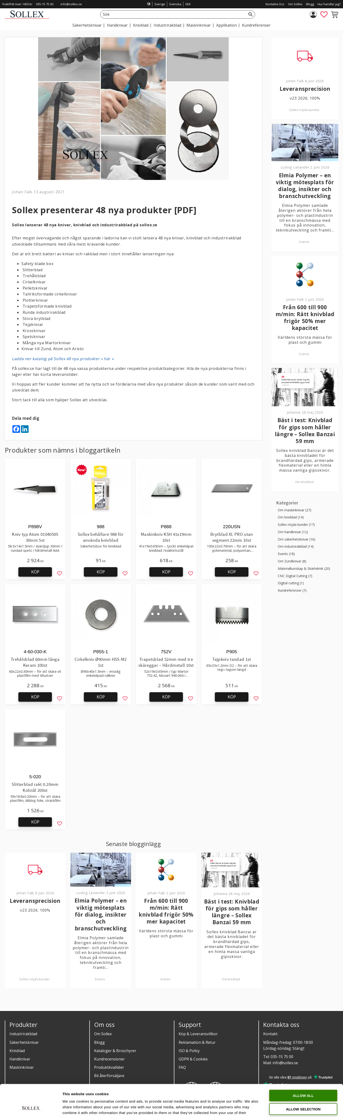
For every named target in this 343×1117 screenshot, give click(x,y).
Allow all (303, 1066)
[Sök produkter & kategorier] (172, 14)
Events (100, 979)
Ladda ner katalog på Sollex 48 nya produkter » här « (63, 358)
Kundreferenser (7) (292, 591)
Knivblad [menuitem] (140, 25)
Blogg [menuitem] (310, 4)
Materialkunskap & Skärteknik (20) (304, 569)
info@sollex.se (71, 4)
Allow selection (303, 1079)
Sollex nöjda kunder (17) (296, 525)
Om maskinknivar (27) (294, 510)
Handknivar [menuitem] (117, 25)
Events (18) (286, 554)
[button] (324, 14)
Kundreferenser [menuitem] (256, 25)
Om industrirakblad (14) (296, 547)
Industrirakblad (23, 1033)
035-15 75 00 (44, 4)
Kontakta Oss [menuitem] (275, 4)
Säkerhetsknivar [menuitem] (87, 25)
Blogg (99, 1042)
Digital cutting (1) (291, 583)
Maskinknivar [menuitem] (199, 25)
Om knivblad (231, 979)
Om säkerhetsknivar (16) (296, 539)
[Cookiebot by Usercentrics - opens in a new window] (31, 1107)
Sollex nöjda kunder (34, 979)
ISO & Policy (189, 1050)
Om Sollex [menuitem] (295, 4)
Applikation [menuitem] (226, 25)
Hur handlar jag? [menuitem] (329, 4)
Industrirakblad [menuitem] (167, 25)
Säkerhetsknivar (24, 1042)
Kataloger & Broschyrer (115, 1050)
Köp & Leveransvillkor (198, 1033)
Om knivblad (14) (291, 517)
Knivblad (17, 1050)
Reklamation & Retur (197, 1042)
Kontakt (270, 1033)
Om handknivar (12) (293, 532)
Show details (250, 1108)
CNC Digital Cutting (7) (295, 576)
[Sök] (250, 14)
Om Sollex (103, 1033)
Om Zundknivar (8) (292, 561)
